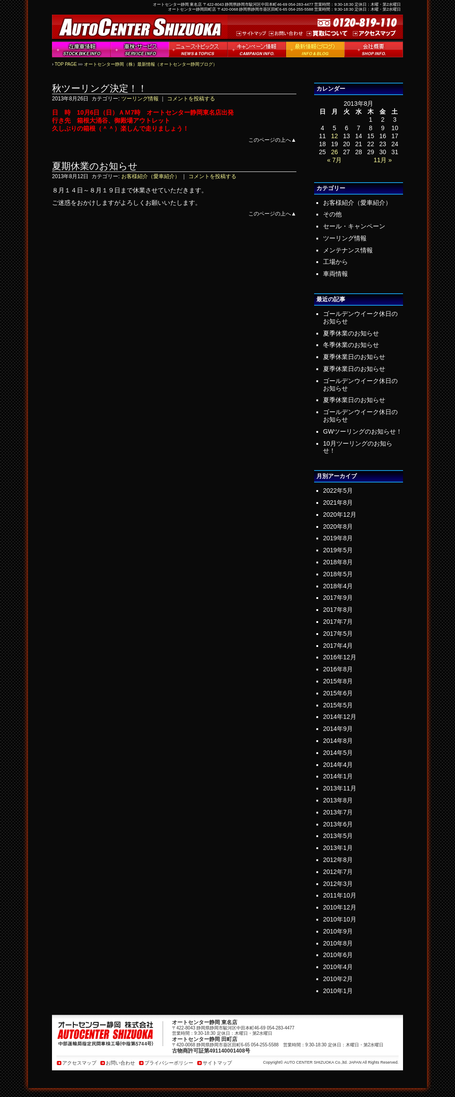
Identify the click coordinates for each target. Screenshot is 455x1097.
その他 (332, 214)
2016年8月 (338, 669)
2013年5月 (338, 835)
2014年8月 (338, 740)
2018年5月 (338, 574)
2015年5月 (338, 705)
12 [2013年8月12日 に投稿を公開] (334, 136)
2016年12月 (339, 657)
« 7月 (334, 160)
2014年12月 (339, 716)
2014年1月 (338, 776)
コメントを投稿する (191, 99)
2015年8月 (338, 681)
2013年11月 (339, 788)
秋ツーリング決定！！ (99, 88)
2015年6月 (338, 693)
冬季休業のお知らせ (351, 344)
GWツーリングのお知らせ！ (362, 431)
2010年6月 (338, 954)
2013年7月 (338, 812)
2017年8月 (338, 609)
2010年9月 (338, 931)
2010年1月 (338, 990)
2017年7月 (338, 621)
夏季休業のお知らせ (351, 333)
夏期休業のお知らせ (95, 166)
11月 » (383, 160)
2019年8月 (338, 538)
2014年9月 (338, 728)
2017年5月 (338, 633)
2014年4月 (338, 764)
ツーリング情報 (140, 99)
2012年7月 (338, 871)
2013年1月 (338, 847)
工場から (335, 261)
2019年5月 (338, 550)
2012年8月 (338, 859)
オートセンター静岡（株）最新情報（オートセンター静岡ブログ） (150, 64)
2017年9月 (338, 597)
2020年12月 (339, 514)
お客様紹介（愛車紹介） (150, 176)
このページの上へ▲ (272, 140)
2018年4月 (338, 586)
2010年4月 (338, 966)
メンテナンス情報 (348, 250)
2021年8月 (338, 502)
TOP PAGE (66, 64)
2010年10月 (339, 919)
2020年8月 (338, 526)
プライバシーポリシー (168, 1062)
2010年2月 (338, 978)
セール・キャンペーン (354, 226)
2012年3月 (338, 883)
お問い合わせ (120, 1062)
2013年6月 (338, 824)
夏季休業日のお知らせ (354, 356)
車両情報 (335, 273)
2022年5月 (338, 490)
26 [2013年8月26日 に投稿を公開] (334, 152)
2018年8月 (338, 562)
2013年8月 (338, 800)
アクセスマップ (79, 1062)
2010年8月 (338, 943)
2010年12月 (339, 907)
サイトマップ (217, 1062)
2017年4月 (338, 645)
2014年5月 (338, 752)
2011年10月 (339, 895)
